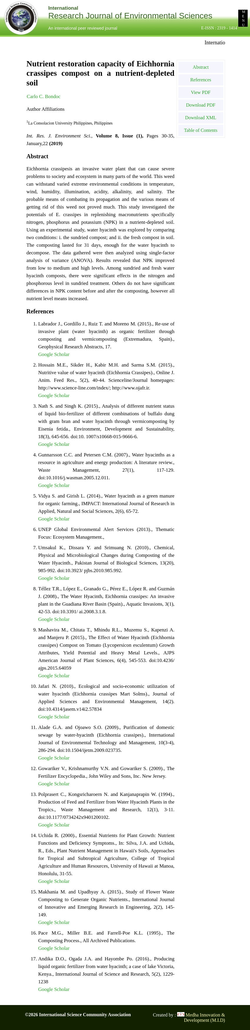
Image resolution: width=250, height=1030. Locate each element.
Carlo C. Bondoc (44, 96)
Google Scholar (53, 354)
